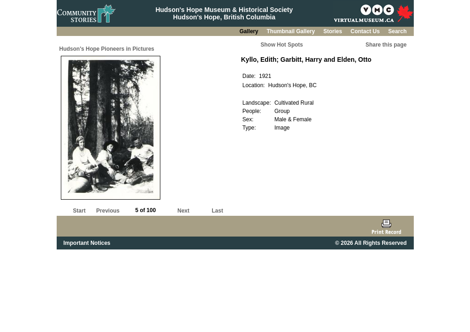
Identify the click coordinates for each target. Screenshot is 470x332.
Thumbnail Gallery (292, 31)
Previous (108, 211)
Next (183, 211)
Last (217, 211)
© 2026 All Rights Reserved (370, 243)
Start (79, 211)
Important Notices (87, 243)
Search (397, 31)
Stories (333, 31)
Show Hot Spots (282, 45)
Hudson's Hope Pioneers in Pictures (106, 49)
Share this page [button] (385, 45)
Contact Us (366, 31)
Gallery (250, 31)
